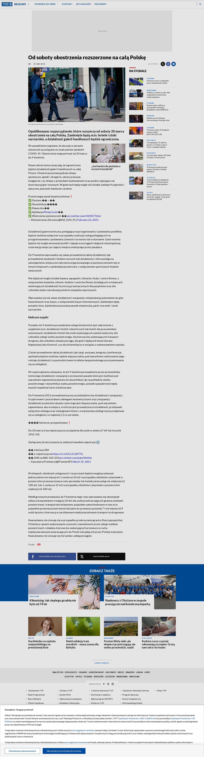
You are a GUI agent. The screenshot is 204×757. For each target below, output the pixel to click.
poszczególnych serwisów (82, 730)
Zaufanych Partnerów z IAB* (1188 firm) (137, 718)
